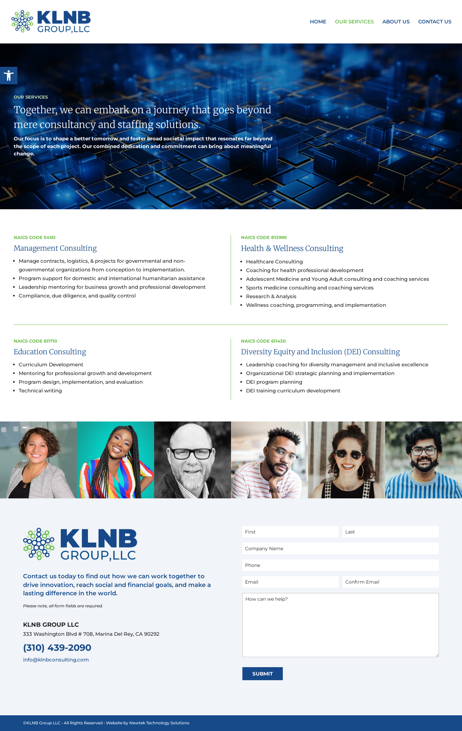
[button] (8, 75)
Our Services (354, 22)
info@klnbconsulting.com (56, 659)
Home (318, 22)
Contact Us (434, 22)
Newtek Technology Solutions (159, 722)
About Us (396, 22)
